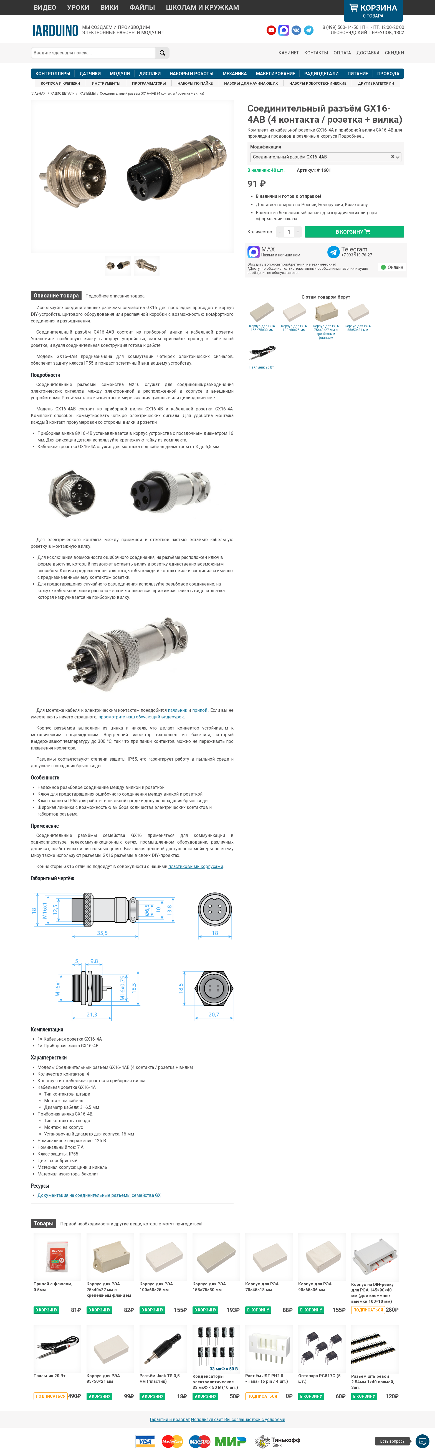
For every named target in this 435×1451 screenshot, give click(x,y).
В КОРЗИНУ (46, 1310)
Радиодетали (62, 93)
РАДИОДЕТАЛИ (321, 73)
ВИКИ (109, 7)
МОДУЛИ (120, 73)
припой (199, 710)
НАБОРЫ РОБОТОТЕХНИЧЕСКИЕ (317, 83)
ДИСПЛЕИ (150, 73)
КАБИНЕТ (289, 52)
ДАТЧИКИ (90, 73)
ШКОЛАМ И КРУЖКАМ (202, 7)
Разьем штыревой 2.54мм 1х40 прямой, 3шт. (372, 1382)
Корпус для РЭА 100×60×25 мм (294, 328)
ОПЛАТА (342, 52)
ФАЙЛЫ (142, 7)
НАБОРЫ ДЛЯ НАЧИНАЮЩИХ (251, 83)
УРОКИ (78, 7)
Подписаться (368, 1310)
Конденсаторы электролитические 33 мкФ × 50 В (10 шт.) (215, 1382)
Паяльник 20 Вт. (262, 367)
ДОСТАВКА (368, 52)
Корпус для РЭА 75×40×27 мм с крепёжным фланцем (326, 332)
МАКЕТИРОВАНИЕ (275, 73)
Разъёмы (88, 93)
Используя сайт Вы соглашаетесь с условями (238, 1419)
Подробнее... (351, 136)
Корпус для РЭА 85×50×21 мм (358, 328)
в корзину (354, 231)
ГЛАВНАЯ (38, 93)
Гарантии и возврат (170, 1419)
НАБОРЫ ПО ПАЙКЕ (195, 83)
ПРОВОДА (388, 73)
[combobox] (359, 157)
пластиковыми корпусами (195, 866)
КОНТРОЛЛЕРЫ (53, 73)
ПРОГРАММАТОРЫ (149, 83)
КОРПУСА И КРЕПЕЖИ (60, 83)
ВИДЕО (45, 7)
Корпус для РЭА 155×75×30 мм (262, 328)
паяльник (177, 710)
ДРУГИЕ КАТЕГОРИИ (376, 83)
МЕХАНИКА (235, 73)
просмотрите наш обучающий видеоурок (141, 717)
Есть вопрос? (392, 1441)
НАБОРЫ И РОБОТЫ (191, 73)
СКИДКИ (394, 52)
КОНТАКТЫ (316, 52)
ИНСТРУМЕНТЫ (106, 83)
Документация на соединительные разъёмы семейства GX (99, 1195)
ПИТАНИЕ (358, 73)
